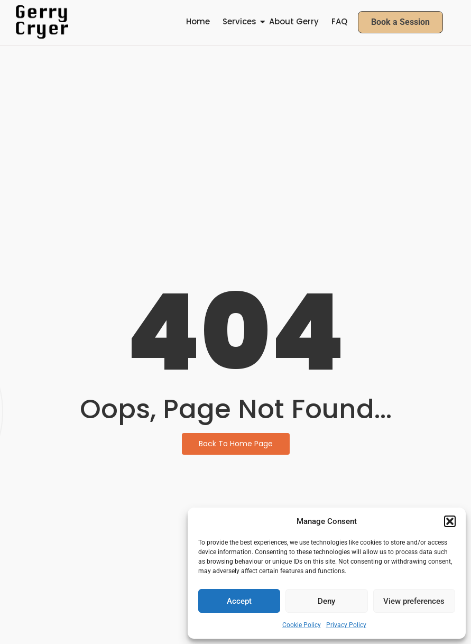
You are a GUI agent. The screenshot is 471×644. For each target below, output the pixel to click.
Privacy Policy (346, 625)
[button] (450, 521)
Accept (239, 601)
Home (198, 21)
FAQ (339, 21)
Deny (326, 601)
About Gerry (294, 21)
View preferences (414, 601)
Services (239, 21)
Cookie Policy (301, 625)
